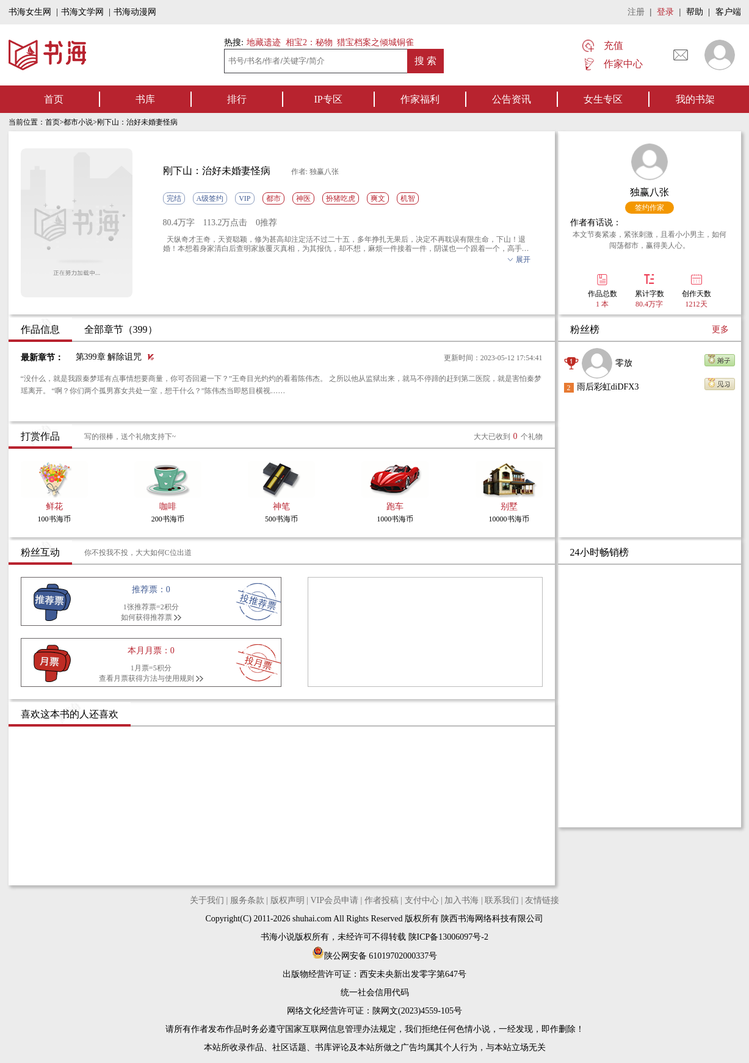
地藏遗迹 (263, 42)
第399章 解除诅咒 (109, 356)
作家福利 (420, 99)
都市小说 (78, 122)
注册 (636, 11)
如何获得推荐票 (146, 617)
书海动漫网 (135, 11)
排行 (237, 99)
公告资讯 (511, 99)
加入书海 (461, 900)
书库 (145, 99)
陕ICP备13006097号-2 (447, 936)
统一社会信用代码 (375, 992)
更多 (720, 329)
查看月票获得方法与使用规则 (146, 678)
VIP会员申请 (334, 900)
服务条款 (247, 900)
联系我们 (502, 900)
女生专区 (603, 99)
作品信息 (40, 329)
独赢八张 (649, 192)
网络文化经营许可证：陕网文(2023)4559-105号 (374, 1010)
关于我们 (207, 900)
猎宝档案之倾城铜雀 (375, 42)
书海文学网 (82, 11)
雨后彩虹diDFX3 (608, 386)
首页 (53, 99)
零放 (623, 363)
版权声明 (287, 900)
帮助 (694, 11)
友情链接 (542, 900)
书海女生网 (30, 11)
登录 (665, 11)
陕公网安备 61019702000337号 (375, 955)
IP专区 (328, 99)
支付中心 (422, 900)
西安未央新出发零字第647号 (413, 974)
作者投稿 (381, 900)
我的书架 (695, 99)
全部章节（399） (120, 329)
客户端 (728, 11)
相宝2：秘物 (309, 42)
